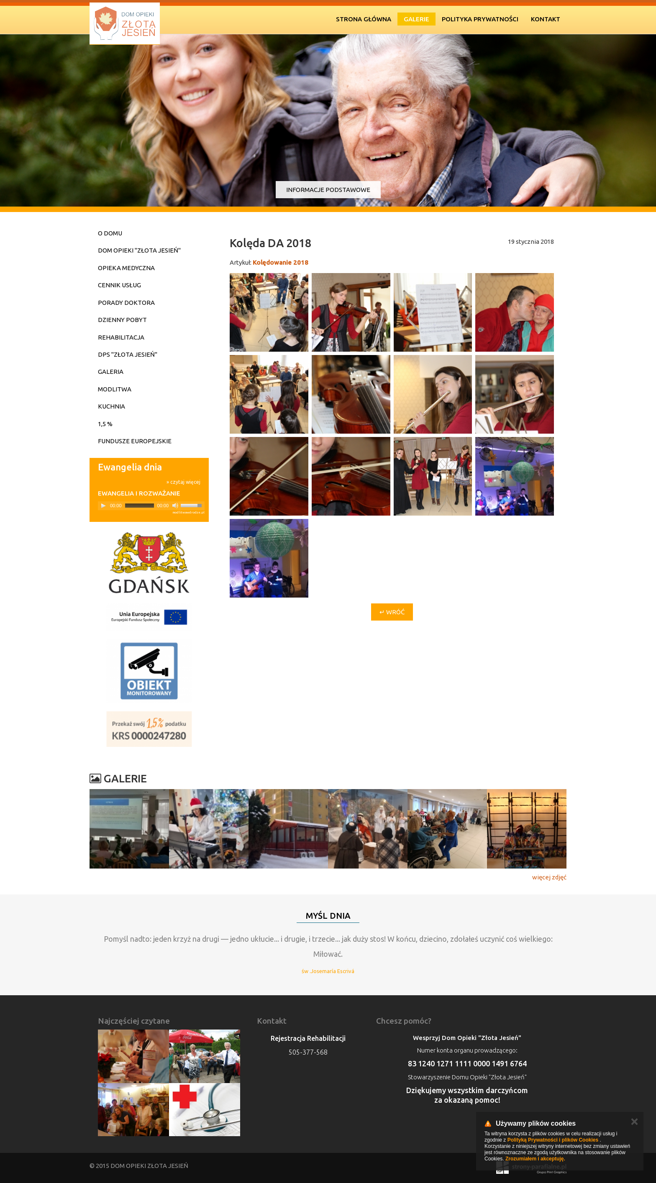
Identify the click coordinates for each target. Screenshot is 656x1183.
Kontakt (545, 19)
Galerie (416, 19)
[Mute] (175, 505)
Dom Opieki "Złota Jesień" (139, 250)
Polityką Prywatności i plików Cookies (552, 1140)
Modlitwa (114, 389)
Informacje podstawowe (328, 189)
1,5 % (105, 423)
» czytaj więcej (183, 482)
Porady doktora (126, 302)
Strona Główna (363, 19)
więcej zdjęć (549, 877)
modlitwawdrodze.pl (188, 512)
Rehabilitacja (121, 337)
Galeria (110, 371)
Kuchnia (111, 406)
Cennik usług (119, 285)
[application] (151, 505)
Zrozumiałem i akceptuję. (535, 1159)
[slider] (139, 505)
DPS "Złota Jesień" (127, 354)
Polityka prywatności (480, 19)
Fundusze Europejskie (135, 441)
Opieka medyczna (126, 267)
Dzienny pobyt (122, 319)
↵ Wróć (392, 612)
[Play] (103, 505)
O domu (110, 233)
